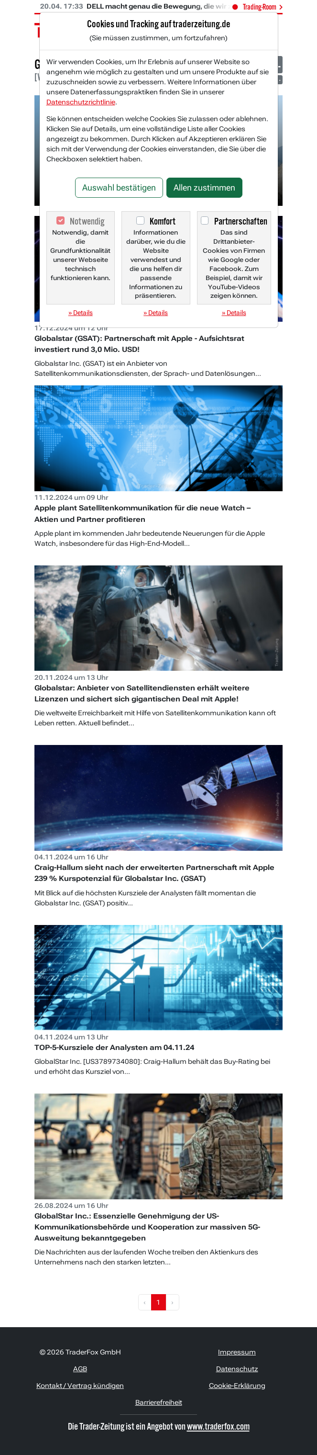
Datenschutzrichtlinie (80, 102)
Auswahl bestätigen (119, 187)
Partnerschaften (240, 221)
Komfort (162, 221)
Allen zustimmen (204, 187)
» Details (80, 312)
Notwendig (87, 221)
